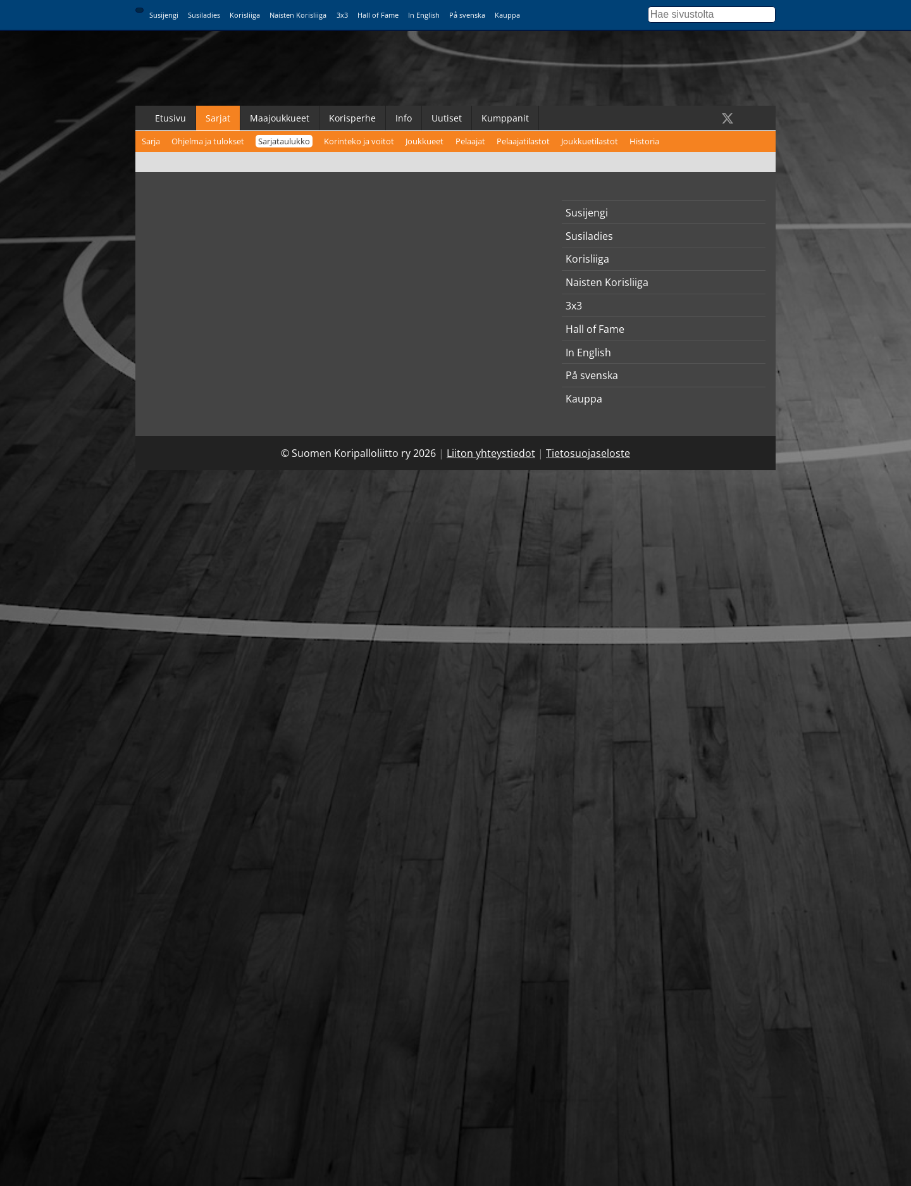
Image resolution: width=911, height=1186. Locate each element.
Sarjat (218, 118)
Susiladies (204, 15)
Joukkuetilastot (589, 141)
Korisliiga (245, 15)
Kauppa (507, 15)
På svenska (467, 15)
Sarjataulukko (284, 141)
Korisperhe (352, 118)
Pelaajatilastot (523, 141)
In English (424, 15)
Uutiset (446, 118)
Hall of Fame (378, 15)
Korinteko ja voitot (359, 141)
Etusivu (170, 118)
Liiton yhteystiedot (491, 453)
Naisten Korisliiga (298, 15)
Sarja (151, 141)
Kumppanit (505, 118)
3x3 (342, 15)
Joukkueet (424, 141)
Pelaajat (470, 141)
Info (403, 118)
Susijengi (163, 15)
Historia (644, 141)
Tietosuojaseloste (588, 453)
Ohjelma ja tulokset (207, 141)
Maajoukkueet (279, 118)
